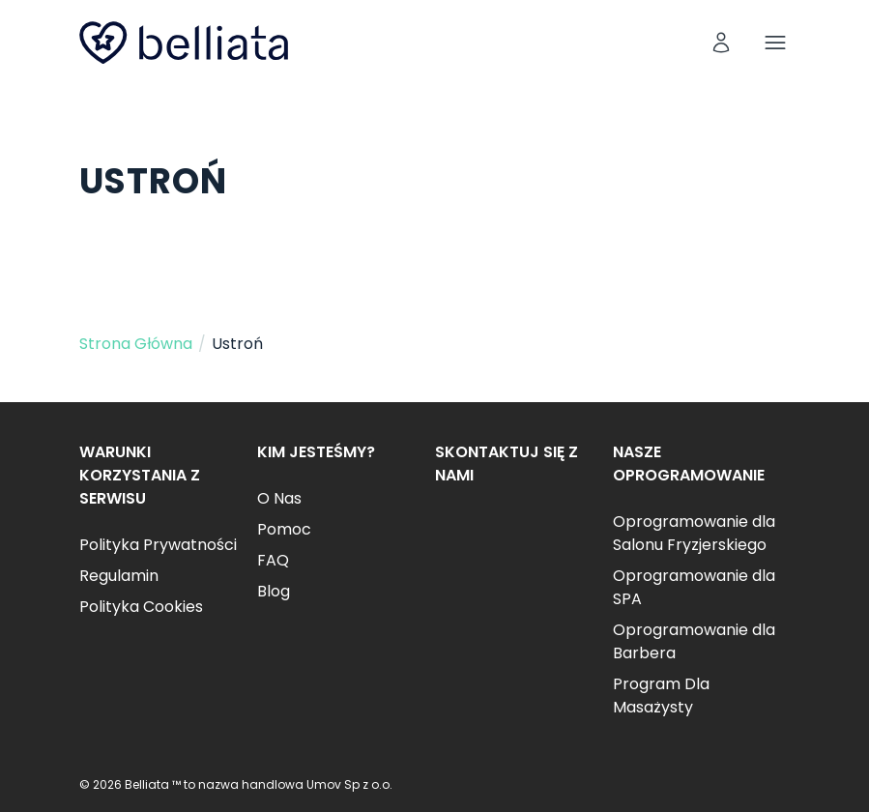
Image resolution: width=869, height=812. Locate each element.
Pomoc (284, 529)
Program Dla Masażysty (661, 695)
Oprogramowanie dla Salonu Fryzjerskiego (694, 533)
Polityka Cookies (141, 606)
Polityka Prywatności (158, 545)
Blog (273, 591)
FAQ (273, 560)
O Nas (279, 498)
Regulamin (119, 576)
